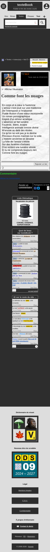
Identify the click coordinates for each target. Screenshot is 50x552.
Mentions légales (25, 490)
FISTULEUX (28, 320)
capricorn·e (17, 268)
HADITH (29, 326)
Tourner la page (37, 66)
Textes (8, 60)
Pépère (15, 338)
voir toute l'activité (33, 291)
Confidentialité (24, 510)
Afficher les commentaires (10, 178)
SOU (27, 300)
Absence (42, 60)
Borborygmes (17, 246)
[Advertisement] (25, 42)
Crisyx (15, 244)
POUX (23, 313)
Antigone (27, 236)
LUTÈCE (21, 308)
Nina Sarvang (17, 266)
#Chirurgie (25, 318)
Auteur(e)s (17, 60)
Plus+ (35, 240)
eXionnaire (16, 251)
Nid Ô (25, 60)
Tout (31, 240)
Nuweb (30, 546)
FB (24, 536)
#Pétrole (22, 333)
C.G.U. (25, 500)
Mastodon (31, 536)
